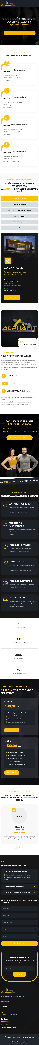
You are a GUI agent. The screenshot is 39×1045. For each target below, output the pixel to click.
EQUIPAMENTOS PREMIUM (20, 503)
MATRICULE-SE (12, 297)
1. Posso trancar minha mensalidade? (15, 872)
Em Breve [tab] (19, 228)
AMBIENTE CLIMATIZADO (21, 580)
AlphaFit (19, 1037)
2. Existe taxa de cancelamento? (14, 887)
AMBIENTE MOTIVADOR (20, 544)
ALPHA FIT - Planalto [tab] (19, 198)
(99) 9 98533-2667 (10, 290)
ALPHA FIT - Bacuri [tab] (19, 216)
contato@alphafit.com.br (9, 1014)
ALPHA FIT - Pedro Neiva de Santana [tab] (19, 210)
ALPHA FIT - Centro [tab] (19, 204)
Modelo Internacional (19, 124)
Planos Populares (19, 97)
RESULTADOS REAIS (18, 561)
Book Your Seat (19, 943)
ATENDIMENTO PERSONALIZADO (16, 524)
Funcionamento (9, 280)
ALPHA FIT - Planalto (13, 267)
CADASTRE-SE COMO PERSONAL (19, 437)
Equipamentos (19, 70)
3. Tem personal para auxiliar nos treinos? (17, 893)
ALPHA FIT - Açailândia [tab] (19, 222)
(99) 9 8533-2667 (8, 1027)
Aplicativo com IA (19, 151)
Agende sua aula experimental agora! (19, 37)
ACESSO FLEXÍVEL (17, 597)
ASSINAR (19, 974)
